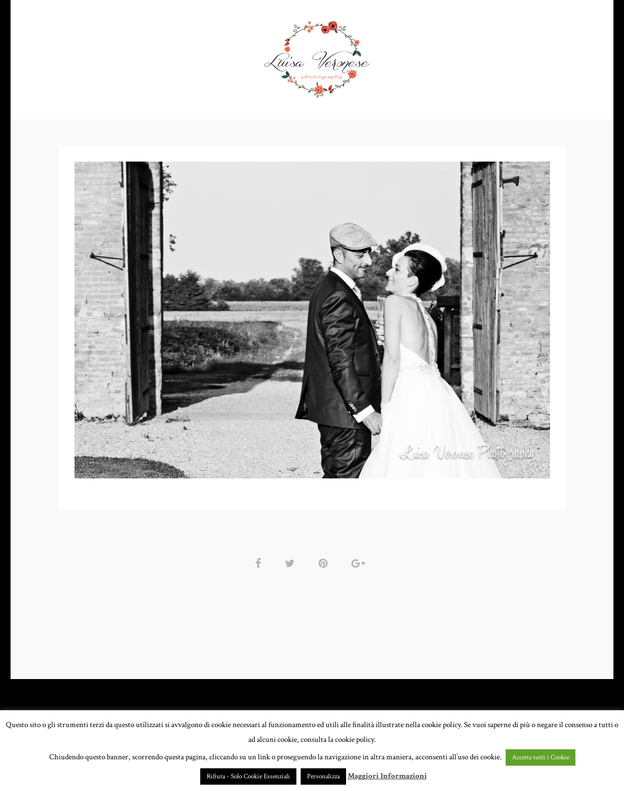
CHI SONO (412, 55)
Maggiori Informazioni (387, 776)
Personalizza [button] (323, 776)
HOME (112, 55)
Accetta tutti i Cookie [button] (540, 757)
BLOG (520, 55)
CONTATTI (470, 55)
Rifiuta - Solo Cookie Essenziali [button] (248, 776)
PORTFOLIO (165, 55)
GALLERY (231, 55)
